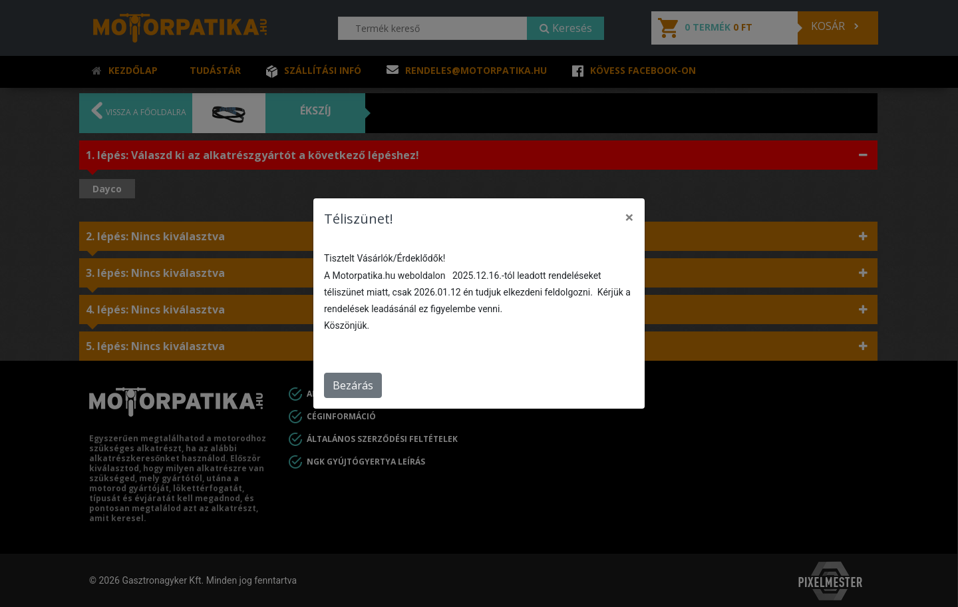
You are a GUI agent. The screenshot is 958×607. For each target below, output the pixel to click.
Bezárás (353, 385)
